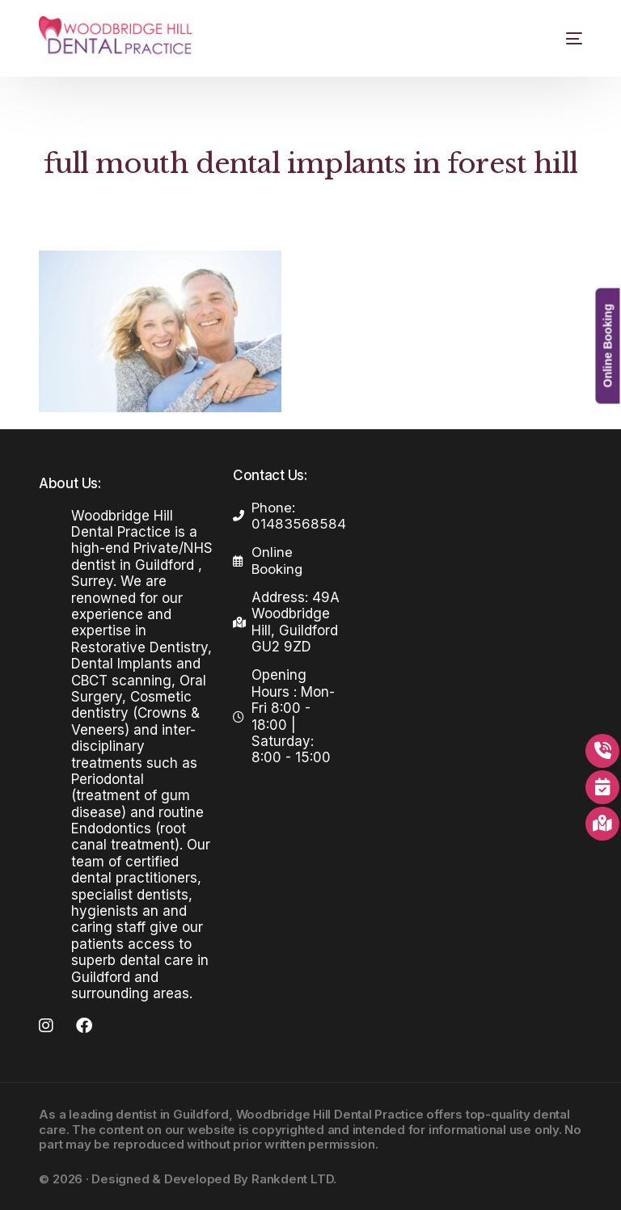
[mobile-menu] (560, 38)
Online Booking (607, 345)
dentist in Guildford (172, 1114)
